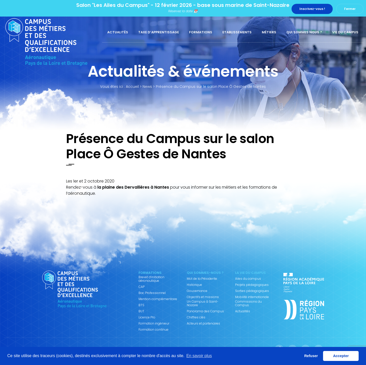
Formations (200, 32)
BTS (141, 305)
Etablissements (237, 32)
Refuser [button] (311, 356)
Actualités (117, 32)
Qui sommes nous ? (304, 32)
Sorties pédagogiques (252, 291)
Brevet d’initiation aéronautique (151, 279)
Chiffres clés (196, 317)
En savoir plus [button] (199, 356)
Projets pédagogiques (252, 285)
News (147, 86)
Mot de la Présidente (202, 278)
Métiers (269, 32)
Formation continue (154, 329)
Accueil (132, 86)
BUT (141, 311)
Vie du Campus (345, 32)
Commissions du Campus (248, 303)
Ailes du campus (248, 278)
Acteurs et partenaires (203, 323)
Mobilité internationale (252, 297)
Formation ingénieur (154, 323)
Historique (194, 285)
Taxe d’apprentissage (158, 32)
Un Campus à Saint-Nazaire (202, 303)
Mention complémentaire (158, 299)
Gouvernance (197, 291)
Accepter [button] (341, 356)
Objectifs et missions (203, 297)
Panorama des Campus (205, 311)
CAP (142, 287)
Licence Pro (147, 317)
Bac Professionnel (152, 293)
